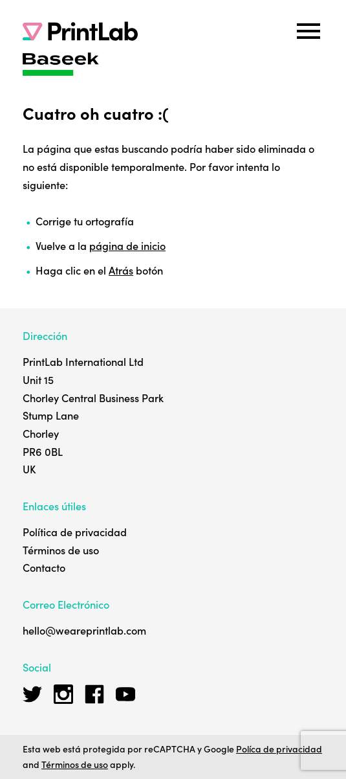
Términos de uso (61, 550)
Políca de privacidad (279, 748)
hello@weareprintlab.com (84, 630)
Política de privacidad (75, 532)
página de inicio (127, 245)
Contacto (44, 567)
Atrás (121, 270)
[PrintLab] (80, 31)
